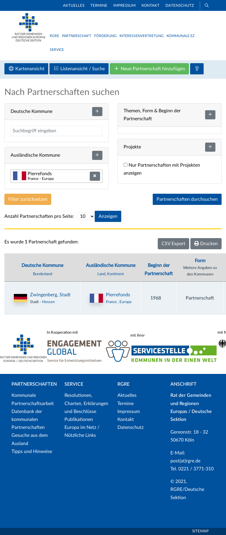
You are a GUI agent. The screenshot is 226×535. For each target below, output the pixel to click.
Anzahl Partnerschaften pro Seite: (39, 216)
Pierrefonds (118, 294)
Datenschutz (179, 6)
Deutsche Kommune (42, 265)
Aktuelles (73, 6)
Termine (98, 6)
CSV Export (173, 243)
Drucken (206, 243)
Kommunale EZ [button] (181, 36)
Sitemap (200, 531)
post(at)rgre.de (185, 461)
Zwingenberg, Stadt (50, 294)
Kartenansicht (26, 68)
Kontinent (115, 274)
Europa (125, 302)
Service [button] (57, 49)
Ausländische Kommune (110, 265)
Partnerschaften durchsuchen (187, 199)
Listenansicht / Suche (79, 68)
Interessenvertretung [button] (141, 36)
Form (200, 260)
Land (101, 274)
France (112, 302)
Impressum (124, 6)
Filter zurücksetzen (27, 199)
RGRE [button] (54, 36)
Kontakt (150, 6)
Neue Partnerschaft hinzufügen (149, 68)
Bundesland (42, 274)
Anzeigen (108, 216)
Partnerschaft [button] (76, 36)
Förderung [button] (105, 36)
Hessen (48, 302)
